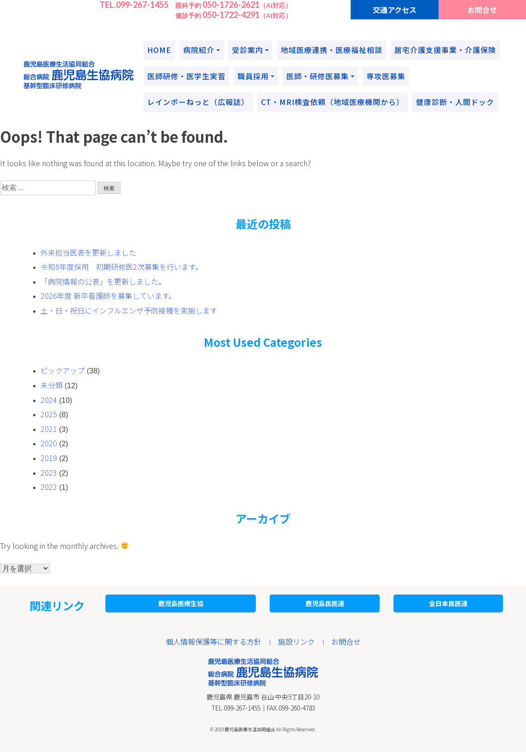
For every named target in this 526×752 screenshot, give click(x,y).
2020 (48, 443)
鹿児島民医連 (325, 603)
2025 (48, 414)
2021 (48, 428)
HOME (159, 49)
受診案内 (247, 49)
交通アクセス (394, 9)
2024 (48, 399)
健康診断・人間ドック (455, 101)
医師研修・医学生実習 (186, 76)
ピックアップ (62, 370)
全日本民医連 (448, 603)
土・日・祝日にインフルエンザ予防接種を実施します (128, 310)
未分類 (51, 385)
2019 (48, 457)
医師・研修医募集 (317, 76)
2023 (48, 472)
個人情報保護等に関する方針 (213, 641)
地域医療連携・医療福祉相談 (331, 49)
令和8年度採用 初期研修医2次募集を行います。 (121, 266)
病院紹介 (198, 49)
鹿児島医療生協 (180, 603)
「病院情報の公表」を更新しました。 (103, 281)
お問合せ (482, 9)
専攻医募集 (385, 76)
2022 (48, 486)
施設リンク (296, 641)
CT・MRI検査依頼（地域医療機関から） (332, 101)
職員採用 (253, 76)
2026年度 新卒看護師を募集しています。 (108, 295)
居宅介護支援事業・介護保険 (445, 49)
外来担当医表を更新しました (88, 252)
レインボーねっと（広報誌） (198, 101)
